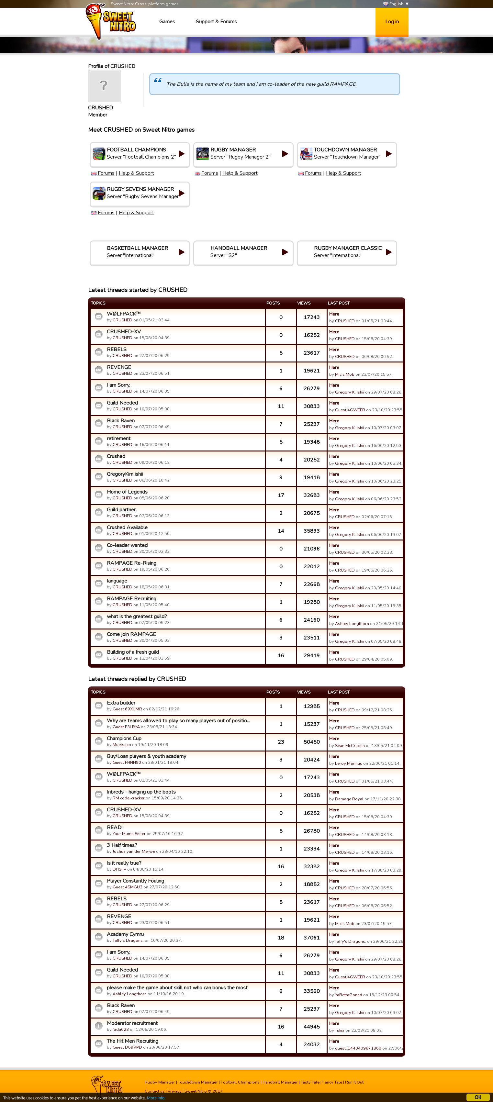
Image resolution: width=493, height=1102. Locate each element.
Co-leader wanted (127, 545)
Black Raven (121, 420)
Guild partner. (122, 509)
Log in (392, 21)
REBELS (117, 349)
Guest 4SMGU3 (127, 887)
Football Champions (240, 1082)
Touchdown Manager (198, 1082)
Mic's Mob (344, 374)
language (117, 581)
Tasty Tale (310, 1082)
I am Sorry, (118, 385)
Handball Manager (280, 1082)
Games (167, 21)
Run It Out (354, 1082)
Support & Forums (216, 21)
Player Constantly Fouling (135, 881)
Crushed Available (127, 527)
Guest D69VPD (127, 1047)
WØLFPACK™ (124, 314)
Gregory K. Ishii (349, 392)
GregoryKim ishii (125, 474)
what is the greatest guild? (137, 616)
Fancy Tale (332, 1082)
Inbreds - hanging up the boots (141, 792)
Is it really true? (124, 863)
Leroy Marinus (348, 763)
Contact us (155, 1091)
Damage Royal (349, 799)
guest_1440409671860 (358, 1048)
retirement (118, 438)
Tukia (339, 1030)
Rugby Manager (160, 1082)
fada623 (121, 1029)
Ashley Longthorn (352, 624)
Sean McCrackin (350, 746)
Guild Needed (122, 403)
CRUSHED (100, 107)
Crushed (116, 456)
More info (155, 1099)
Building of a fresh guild (133, 652)
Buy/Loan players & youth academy (146, 756)
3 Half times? (122, 845)
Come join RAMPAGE (131, 634)
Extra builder (121, 703)
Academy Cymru (125, 934)
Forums (106, 173)
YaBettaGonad (348, 995)
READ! (114, 827)
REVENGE (119, 367)
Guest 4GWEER (350, 410)
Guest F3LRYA (126, 727)
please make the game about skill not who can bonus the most (177, 987)
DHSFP (119, 869)
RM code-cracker (129, 798)
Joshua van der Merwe (134, 851)
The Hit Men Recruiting (132, 1041)
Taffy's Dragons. (128, 940)
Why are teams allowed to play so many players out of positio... (178, 720)
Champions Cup (124, 738)
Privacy (175, 1091)
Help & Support (136, 173)
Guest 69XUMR (127, 709)
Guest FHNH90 (127, 762)
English (393, 4)
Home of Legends (127, 492)
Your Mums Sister (129, 834)
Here (334, 314)
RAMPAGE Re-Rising (131, 563)
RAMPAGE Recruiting (131, 598)
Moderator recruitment (132, 1023)
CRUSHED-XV (124, 331)
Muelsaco (122, 745)
